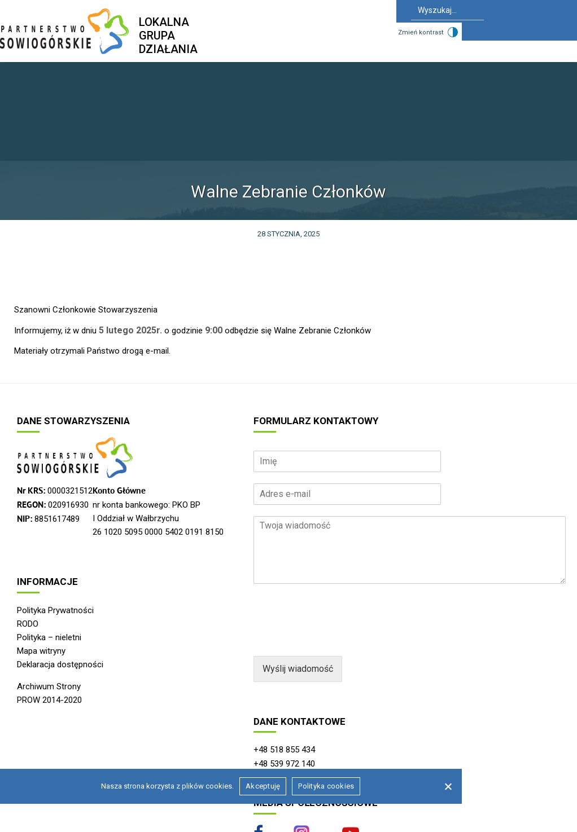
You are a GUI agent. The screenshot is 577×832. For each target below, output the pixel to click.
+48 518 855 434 (284, 750)
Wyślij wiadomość (298, 668)
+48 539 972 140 (284, 764)
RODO (27, 624)
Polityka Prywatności (55, 610)
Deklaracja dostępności (60, 664)
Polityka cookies (326, 786)
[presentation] (339, 637)
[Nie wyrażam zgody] (447, 786)
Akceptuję (263, 786)
